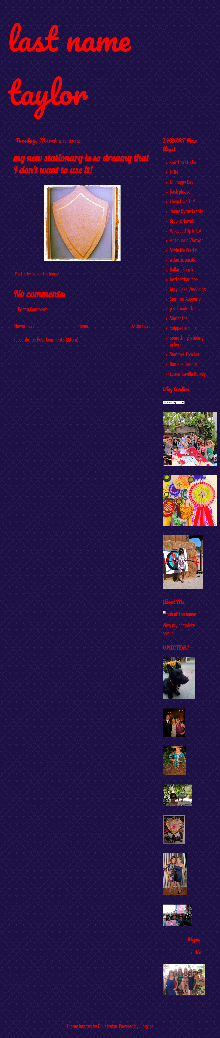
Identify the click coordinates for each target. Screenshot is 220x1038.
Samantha (179, 318)
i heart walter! (182, 201)
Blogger (146, 1026)
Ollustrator (107, 1026)
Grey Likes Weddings (188, 289)
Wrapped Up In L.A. (186, 231)
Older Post (141, 326)
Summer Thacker (185, 354)
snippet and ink (183, 328)
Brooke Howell (182, 221)
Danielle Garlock (183, 364)
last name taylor (69, 65)
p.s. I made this (183, 309)
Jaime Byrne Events (187, 211)
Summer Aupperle (185, 299)
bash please (180, 192)
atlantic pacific (183, 260)
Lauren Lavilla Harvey (188, 374)
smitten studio (183, 163)
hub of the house (181, 614)
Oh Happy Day (181, 182)
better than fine (184, 279)
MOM (174, 172)
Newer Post (24, 326)
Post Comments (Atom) (58, 340)
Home (83, 326)
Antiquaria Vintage (187, 240)
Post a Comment (32, 309)
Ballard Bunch (181, 270)
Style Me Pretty (183, 250)
